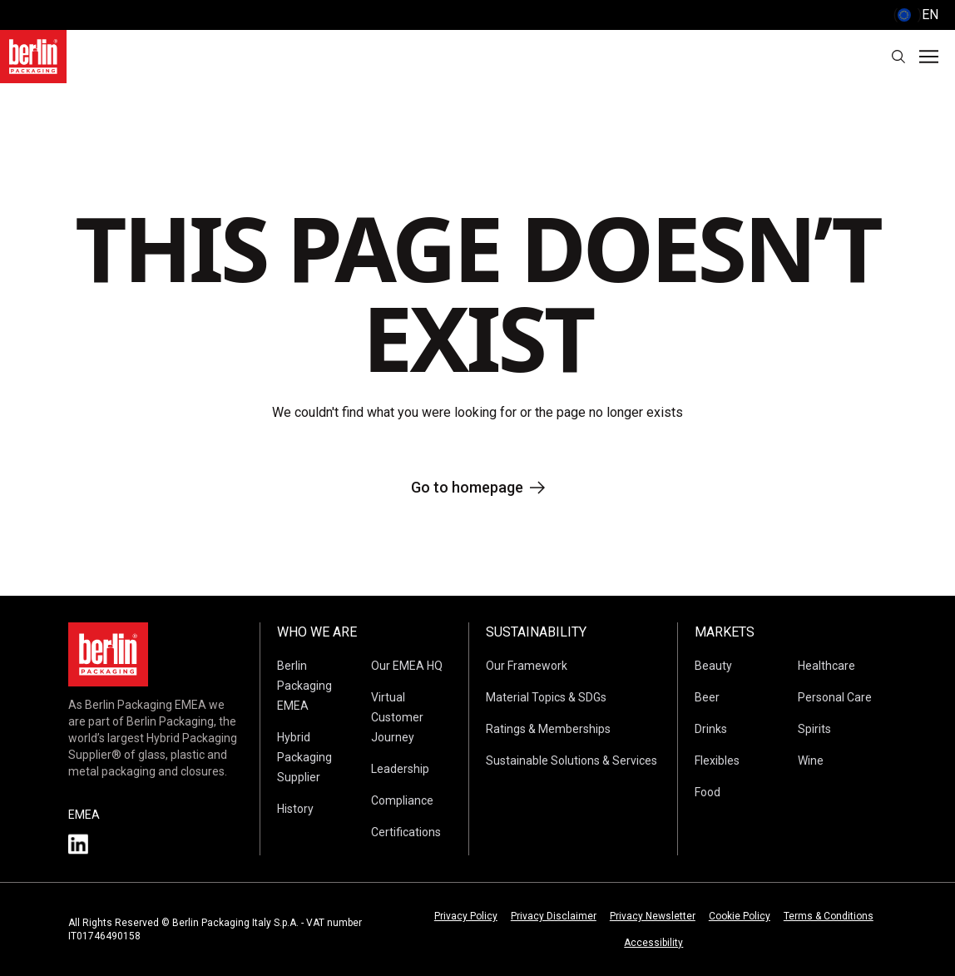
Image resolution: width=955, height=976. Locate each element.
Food (707, 792)
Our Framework (526, 665)
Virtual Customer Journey (397, 717)
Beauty (713, 665)
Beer (707, 697)
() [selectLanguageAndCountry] (915, 15)
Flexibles (717, 760)
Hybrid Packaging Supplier (304, 757)
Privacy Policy (465, 916)
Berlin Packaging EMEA (304, 685)
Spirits (814, 729)
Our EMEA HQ (407, 665)
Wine (811, 760)
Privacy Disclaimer (553, 916)
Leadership (400, 768)
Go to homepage (478, 487)
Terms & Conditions (828, 916)
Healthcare (826, 665)
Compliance (402, 800)
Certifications (406, 832)
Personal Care (835, 697)
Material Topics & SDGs (546, 697)
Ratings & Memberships (548, 729)
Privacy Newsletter (652, 916)
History (295, 808)
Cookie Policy (739, 916)
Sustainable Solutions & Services (571, 760)
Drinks (711, 729)
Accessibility (653, 943)
